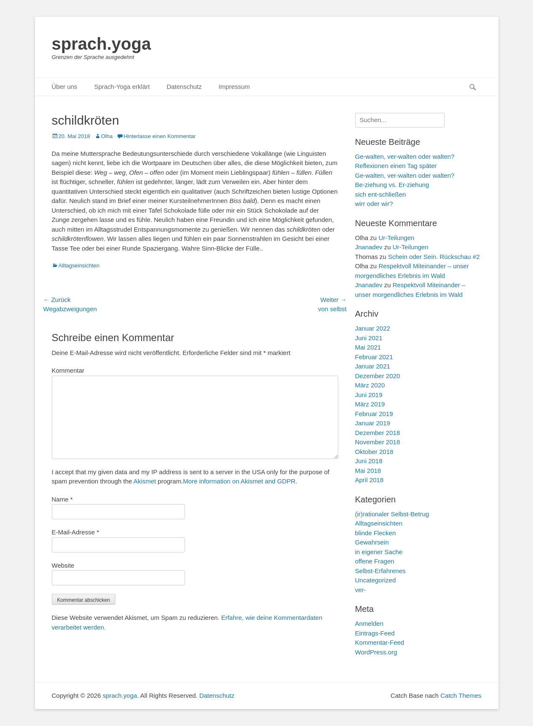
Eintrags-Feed (375, 633)
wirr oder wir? (374, 203)
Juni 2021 (369, 338)
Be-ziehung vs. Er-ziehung (392, 184)
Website (63, 565)
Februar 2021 (374, 356)
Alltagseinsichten (79, 265)
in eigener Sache (379, 551)
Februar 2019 (374, 413)
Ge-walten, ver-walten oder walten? (405, 175)
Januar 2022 (372, 328)
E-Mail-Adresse (75, 532)
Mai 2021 (368, 347)
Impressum (234, 86)
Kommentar (68, 370)
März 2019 (370, 404)
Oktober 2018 (374, 451)
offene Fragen (374, 561)
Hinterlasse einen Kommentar (159, 136)
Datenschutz (183, 86)
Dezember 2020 (377, 375)
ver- (360, 589)
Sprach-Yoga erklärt (122, 86)
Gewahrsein (372, 542)
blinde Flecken (375, 532)
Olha (106, 136)
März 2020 (370, 385)
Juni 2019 (369, 394)
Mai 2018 (368, 470)
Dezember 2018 (377, 432)
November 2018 (377, 442)
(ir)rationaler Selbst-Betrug (392, 514)
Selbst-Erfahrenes (380, 570)
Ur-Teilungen (396, 237)
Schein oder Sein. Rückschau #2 (434, 256)
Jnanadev (369, 247)
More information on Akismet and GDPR (239, 481)
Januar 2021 (372, 366)
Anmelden (369, 623)
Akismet (145, 481)
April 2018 (369, 479)
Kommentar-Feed (379, 642)
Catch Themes (460, 695)
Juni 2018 (369, 460)
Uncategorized (375, 580)
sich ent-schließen (380, 194)
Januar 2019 (372, 423)
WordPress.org (376, 652)
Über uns (65, 86)
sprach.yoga (101, 44)
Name (62, 499)
